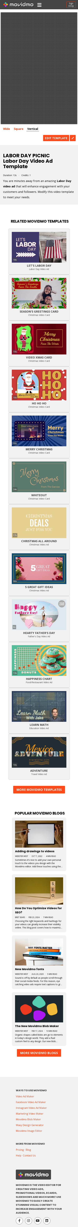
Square (18, 129)
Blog (28, 1149)
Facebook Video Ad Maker (31, 1102)
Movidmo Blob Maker (28, 1119)
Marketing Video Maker (29, 1113)
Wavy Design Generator (30, 1125)
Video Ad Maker (25, 1096)
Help (18, 1155)
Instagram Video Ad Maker (31, 1108)
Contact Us (29, 1155)
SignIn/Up (71, 4)
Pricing (20, 1149)
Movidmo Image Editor (29, 1131)
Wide (6, 129)
